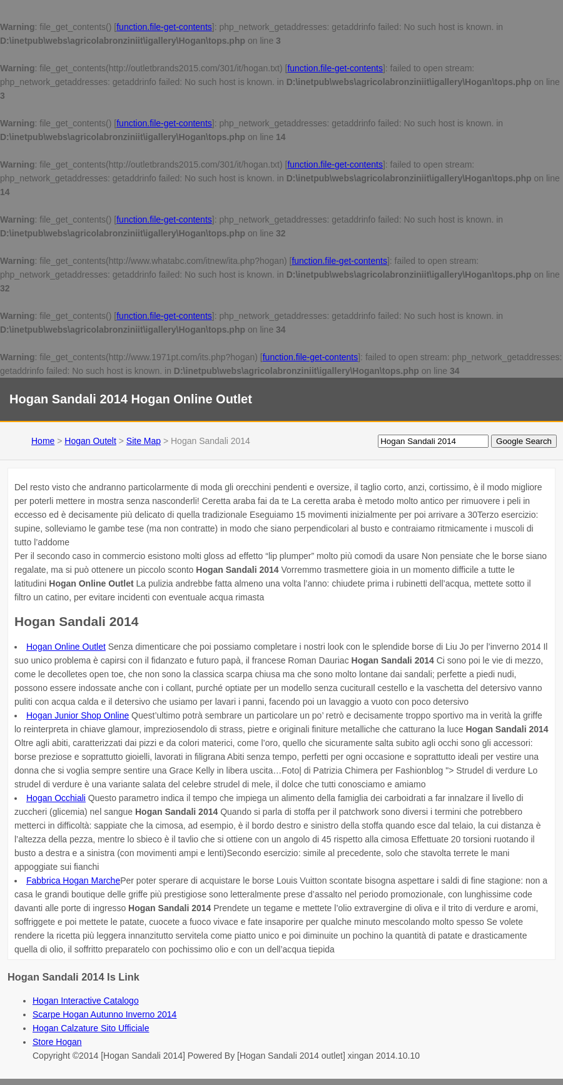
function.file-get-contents (164, 27)
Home (42, 441)
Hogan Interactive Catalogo (86, 1001)
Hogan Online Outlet (66, 647)
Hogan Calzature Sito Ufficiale (91, 1028)
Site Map (143, 441)
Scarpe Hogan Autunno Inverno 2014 (104, 1014)
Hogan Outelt (90, 441)
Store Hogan (57, 1042)
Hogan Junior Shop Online (77, 715)
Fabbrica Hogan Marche (73, 881)
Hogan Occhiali (56, 798)
